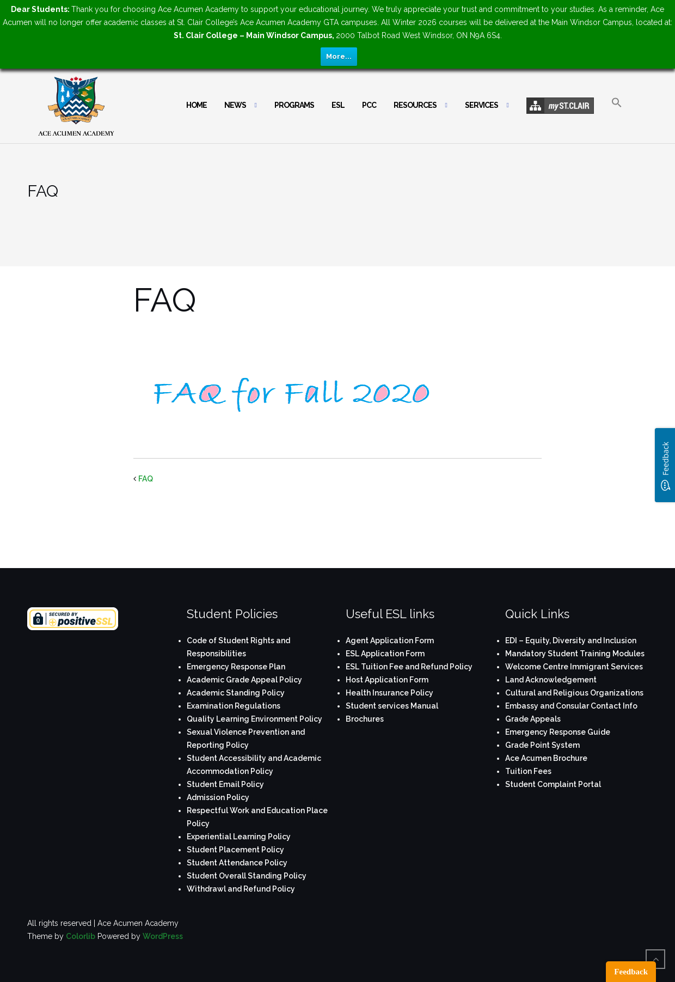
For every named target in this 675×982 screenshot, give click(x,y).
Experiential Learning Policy (239, 836)
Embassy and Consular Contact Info (571, 706)
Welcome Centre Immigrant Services (574, 666)
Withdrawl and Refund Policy (241, 889)
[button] (616, 112)
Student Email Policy (225, 784)
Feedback (631, 971)
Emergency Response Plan (236, 666)
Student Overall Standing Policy (246, 875)
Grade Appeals (533, 719)
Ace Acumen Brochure (546, 758)
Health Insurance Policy (389, 692)
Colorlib (80, 936)
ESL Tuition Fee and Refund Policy (409, 666)
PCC (369, 105)
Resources (415, 105)
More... (339, 56)
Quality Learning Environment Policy (254, 719)
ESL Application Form (385, 653)
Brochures (365, 719)
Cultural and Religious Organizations (574, 692)
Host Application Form (387, 679)
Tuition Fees (528, 771)
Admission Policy (218, 797)
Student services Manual (392, 706)
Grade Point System (542, 745)
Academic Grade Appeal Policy (244, 679)
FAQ (145, 478)
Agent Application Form (390, 640)
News (235, 105)
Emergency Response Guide (557, 732)
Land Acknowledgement (551, 679)
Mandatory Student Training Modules (575, 653)
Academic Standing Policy (236, 692)
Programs (294, 105)
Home (196, 105)
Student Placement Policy (235, 849)
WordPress (163, 936)
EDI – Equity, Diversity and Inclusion (570, 640)
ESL (338, 105)
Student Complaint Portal (553, 784)
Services (481, 105)
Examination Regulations (233, 706)
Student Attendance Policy (237, 862)
